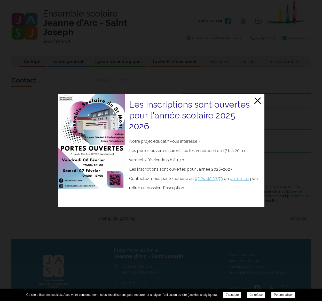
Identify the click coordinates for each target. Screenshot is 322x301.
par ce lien (239, 178)
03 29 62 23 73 (209, 178)
